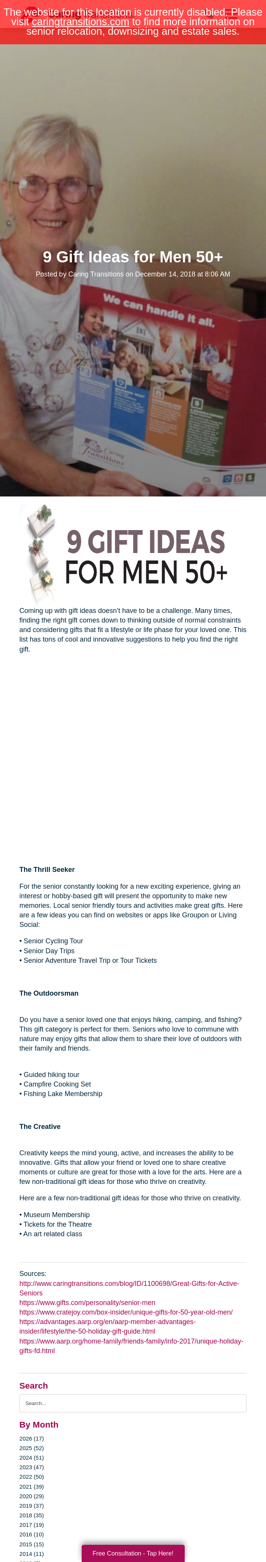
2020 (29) (31, 1496)
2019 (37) (31, 1505)
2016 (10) (31, 1534)
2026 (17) (31, 1438)
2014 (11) (31, 1554)
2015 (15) (31, 1544)
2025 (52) (31, 1448)
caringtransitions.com (80, 21)
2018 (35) (31, 1515)
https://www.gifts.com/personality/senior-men (87, 1303)
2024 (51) (31, 1457)
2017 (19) (31, 1525)
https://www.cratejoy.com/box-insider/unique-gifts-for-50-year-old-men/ (126, 1312)
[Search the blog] (133, 1403)
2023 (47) (31, 1467)
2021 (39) (31, 1486)
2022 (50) (31, 1476)
